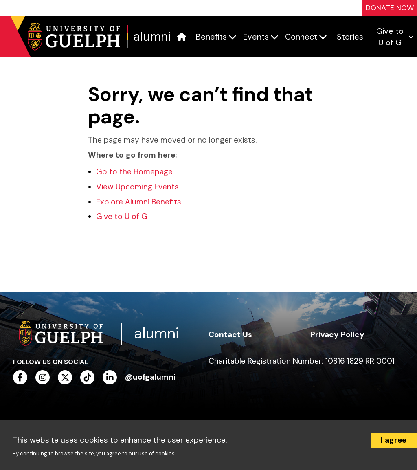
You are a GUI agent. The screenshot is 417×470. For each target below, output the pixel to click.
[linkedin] (110, 377)
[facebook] (20, 377)
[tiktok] (87, 377)
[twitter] (65, 377)
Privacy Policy (337, 334)
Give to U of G (121, 216)
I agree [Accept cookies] (393, 440)
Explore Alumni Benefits (138, 202)
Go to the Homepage (134, 172)
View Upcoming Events (137, 187)
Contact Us (230, 334)
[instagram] (42, 377)
